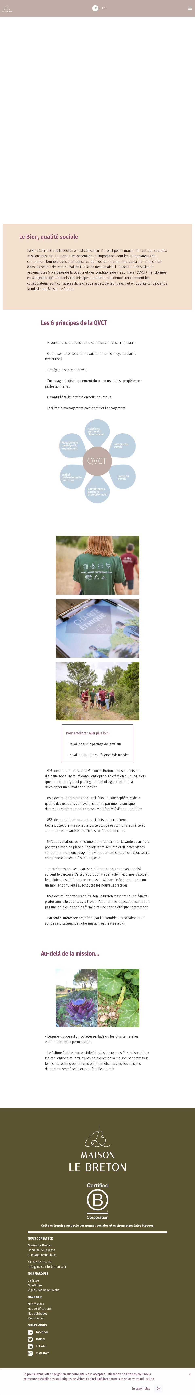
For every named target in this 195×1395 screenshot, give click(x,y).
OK (158, 1388)
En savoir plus (141, 1388)
